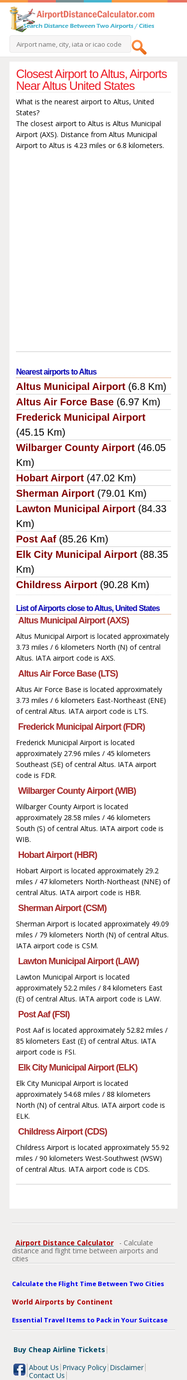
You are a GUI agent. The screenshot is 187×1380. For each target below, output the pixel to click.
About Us (44, 1367)
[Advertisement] (93, 253)
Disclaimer (127, 1367)
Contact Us (47, 1375)
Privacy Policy (84, 1367)
